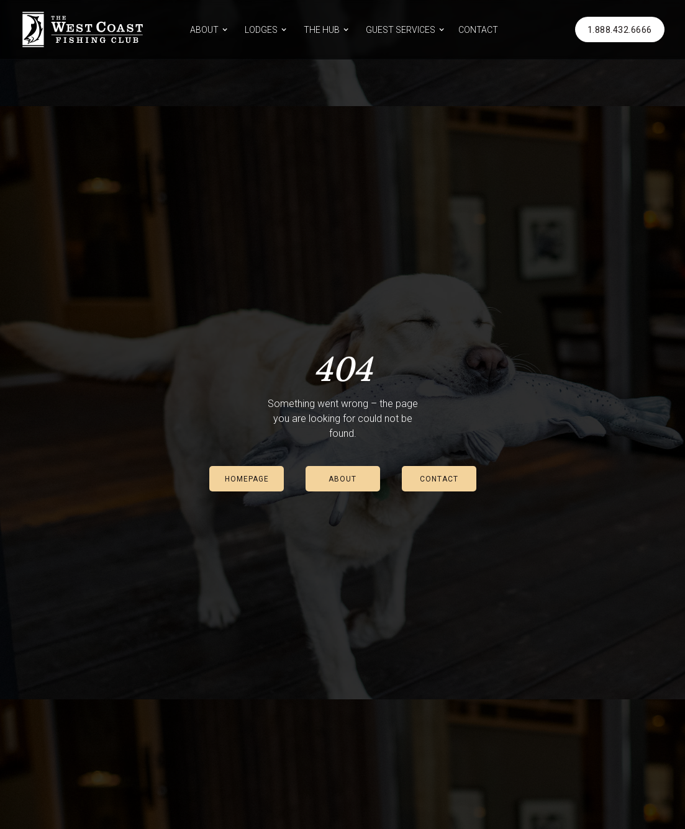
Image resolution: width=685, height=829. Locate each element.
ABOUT (204, 30)
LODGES (261, 30)
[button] (207, 29)
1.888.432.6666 (619, 30)
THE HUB (322, 30)
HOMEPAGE (247, 479)
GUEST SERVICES (400, 30)
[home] (82, 29)
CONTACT (478, 30)
